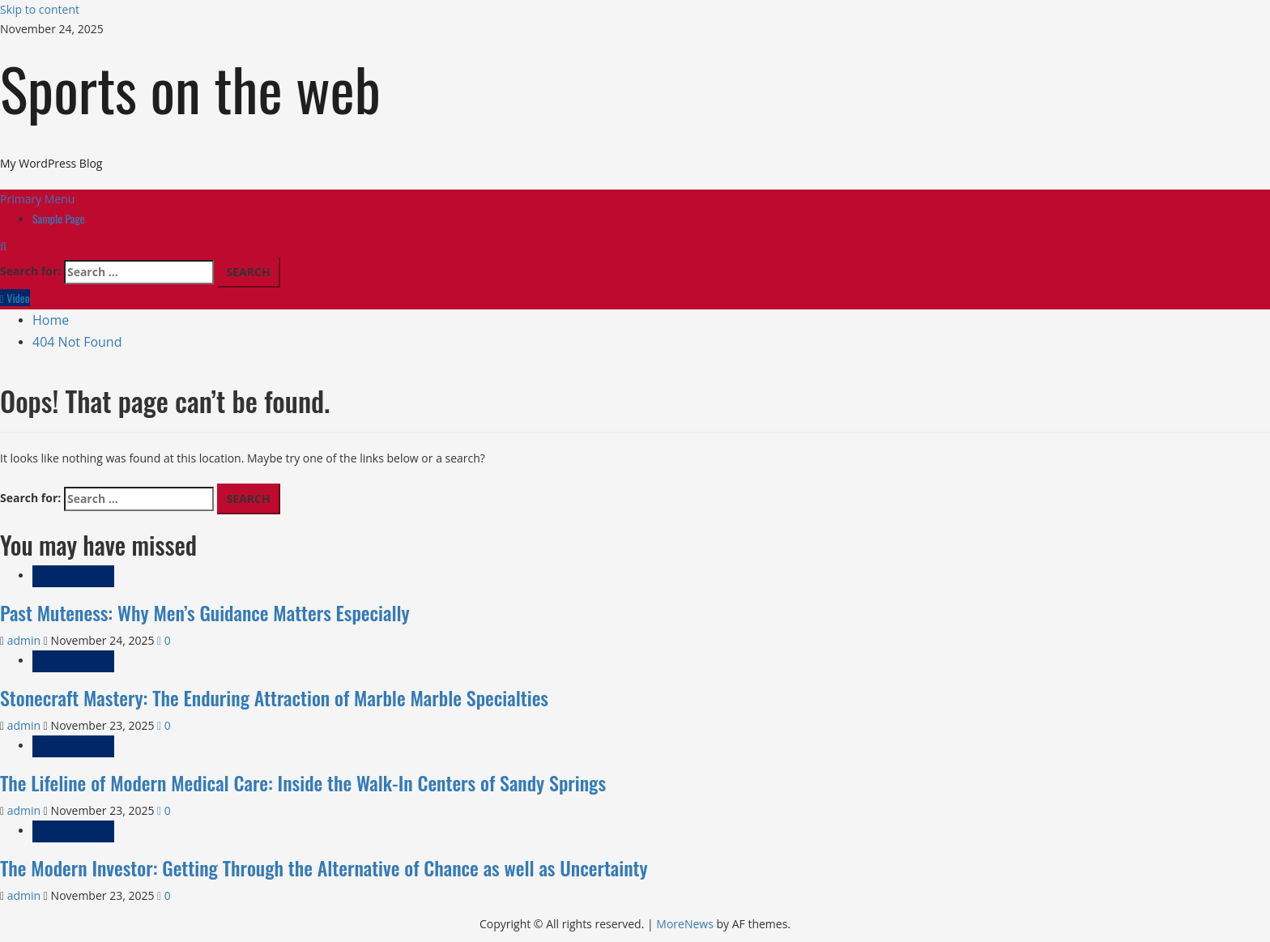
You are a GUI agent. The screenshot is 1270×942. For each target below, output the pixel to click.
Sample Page (58, 218)
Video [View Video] (15, 297)
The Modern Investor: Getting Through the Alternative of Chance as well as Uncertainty (324, 867)
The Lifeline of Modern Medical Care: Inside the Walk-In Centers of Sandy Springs (303, 782)
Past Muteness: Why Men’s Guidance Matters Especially (205, 612)
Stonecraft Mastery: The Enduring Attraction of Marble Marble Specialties (274, 697)
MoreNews (685, 923)
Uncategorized (73, 576)
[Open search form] (3, 246)
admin (25, 640)
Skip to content (39, 9)
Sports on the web (190, 88)
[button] (37, 199)
